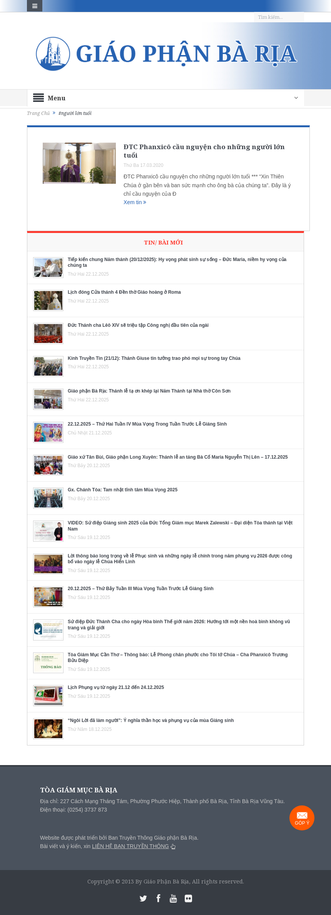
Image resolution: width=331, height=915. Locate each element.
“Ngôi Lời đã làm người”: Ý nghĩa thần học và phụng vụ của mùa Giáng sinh (151, 720)
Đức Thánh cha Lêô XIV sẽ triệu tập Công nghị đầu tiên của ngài (138, 325)
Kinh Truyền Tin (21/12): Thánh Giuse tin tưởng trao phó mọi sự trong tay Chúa (154, 358)
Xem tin (135, 202)
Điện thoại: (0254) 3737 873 (73, 810)
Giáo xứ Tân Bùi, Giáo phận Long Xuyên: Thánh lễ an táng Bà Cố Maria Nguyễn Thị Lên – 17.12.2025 (178, 457)
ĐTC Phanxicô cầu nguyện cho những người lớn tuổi (204, 151)
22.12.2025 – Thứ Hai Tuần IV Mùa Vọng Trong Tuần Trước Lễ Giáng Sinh (147, 424)
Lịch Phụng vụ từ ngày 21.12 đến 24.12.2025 (116, 687)
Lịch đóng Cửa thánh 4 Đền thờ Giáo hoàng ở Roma (124, 292)
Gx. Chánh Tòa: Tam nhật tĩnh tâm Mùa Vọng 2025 (122, 489)
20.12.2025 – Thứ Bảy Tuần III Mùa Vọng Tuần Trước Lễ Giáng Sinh (141, 588)
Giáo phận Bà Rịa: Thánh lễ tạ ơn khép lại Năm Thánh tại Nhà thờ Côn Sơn (149, 391)
